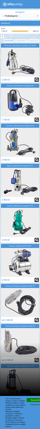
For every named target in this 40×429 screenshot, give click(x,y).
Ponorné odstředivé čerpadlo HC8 (20, 86)
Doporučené (8, 41)
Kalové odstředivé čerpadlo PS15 (20, 206)
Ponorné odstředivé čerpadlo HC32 (20, 126)
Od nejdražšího (33, 41)
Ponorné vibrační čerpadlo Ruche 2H (20, 326)
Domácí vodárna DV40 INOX (20, 246)
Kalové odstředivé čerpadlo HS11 (20, 166)
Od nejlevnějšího (20, 41)
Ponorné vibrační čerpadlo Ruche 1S (20, 286)
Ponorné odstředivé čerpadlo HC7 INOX (20, 46)
